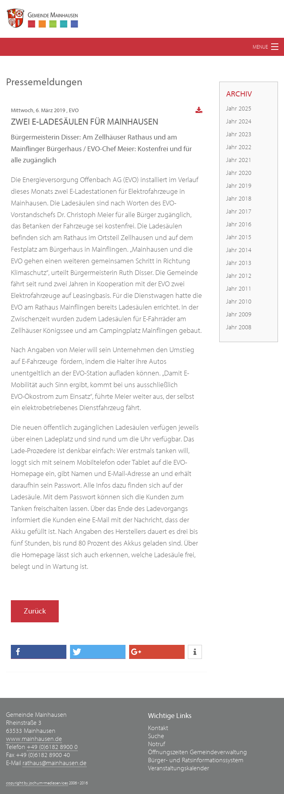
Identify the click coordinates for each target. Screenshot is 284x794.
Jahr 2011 (238, 288)
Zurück (35, 611)
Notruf (156, 744)
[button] (38, 652)
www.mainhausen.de (34, 739)
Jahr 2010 (238, 301)
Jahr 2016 (238, 224)
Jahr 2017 (238, 211)
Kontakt (158, 728)
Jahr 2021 (238, 160)
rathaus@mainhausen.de (54, 763)
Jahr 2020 (238, 172)
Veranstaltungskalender (178, 768)
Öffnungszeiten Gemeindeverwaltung (197, 752)
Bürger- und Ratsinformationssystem (195, 760)
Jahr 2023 (238, 134)
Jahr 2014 (238, 250)
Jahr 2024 (238, 121)
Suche (156, 736)
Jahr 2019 (238, 185)
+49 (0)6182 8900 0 (52, 747)
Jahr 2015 (238, 237)
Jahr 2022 (238, 147)
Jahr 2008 (238, 327)
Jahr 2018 (238, 198)
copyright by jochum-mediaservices (37, 783)
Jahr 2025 (238, 108)
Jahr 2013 (238, 263)
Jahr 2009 (238, 314)
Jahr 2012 (238, 275)
